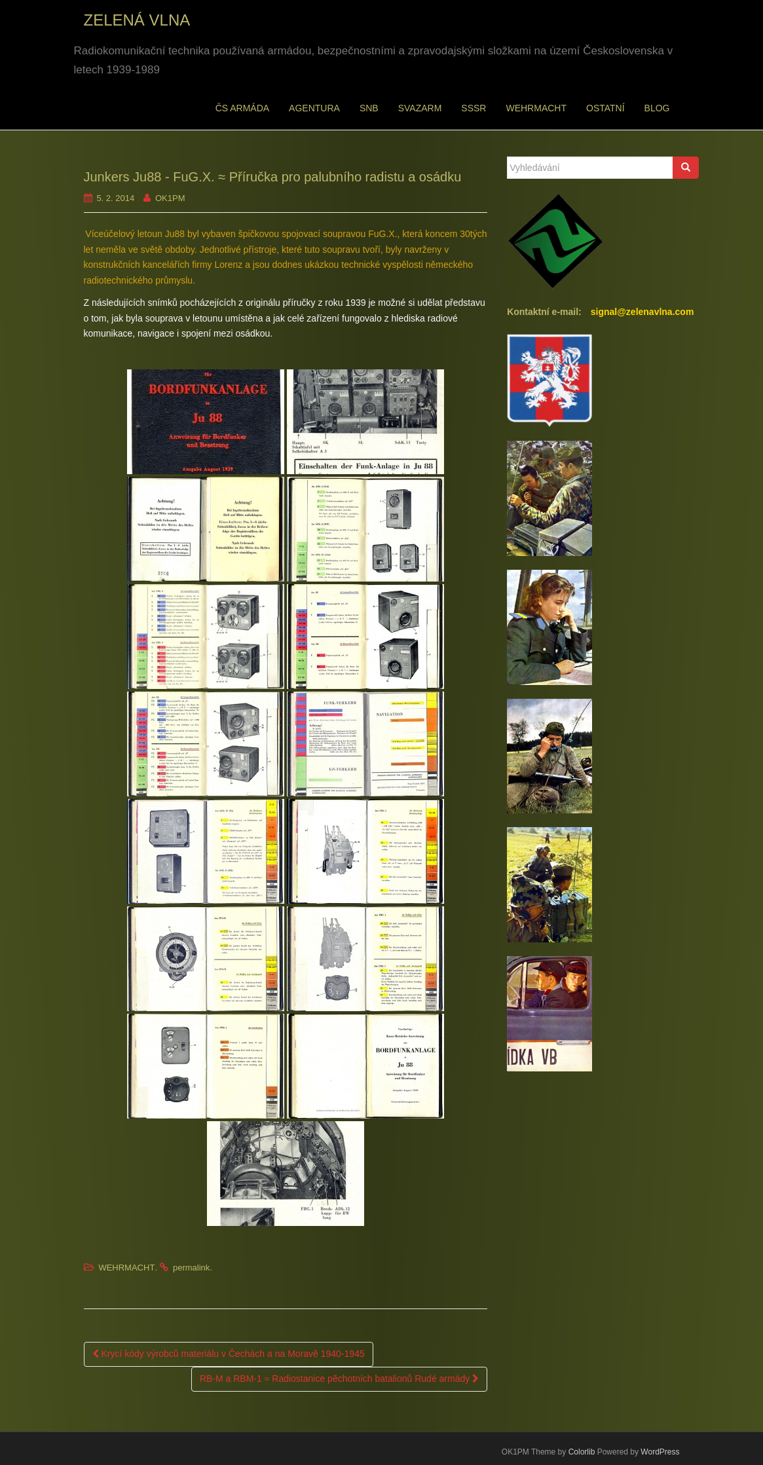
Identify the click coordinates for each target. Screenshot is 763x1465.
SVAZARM (420, 108)
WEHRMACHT (536, 108)
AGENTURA (314, 108)
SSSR (473, 108)
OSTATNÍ (605, 108)
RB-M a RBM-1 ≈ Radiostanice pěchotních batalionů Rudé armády (339, 1378)
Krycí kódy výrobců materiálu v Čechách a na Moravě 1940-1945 (228, 1353)
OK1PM (170, 198)
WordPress (660, 1451)
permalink (191, 1267)
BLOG (657, 108)
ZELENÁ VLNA (137, 20)
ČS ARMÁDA (242, 108)
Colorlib (581, 1451)
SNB (369, 108)
